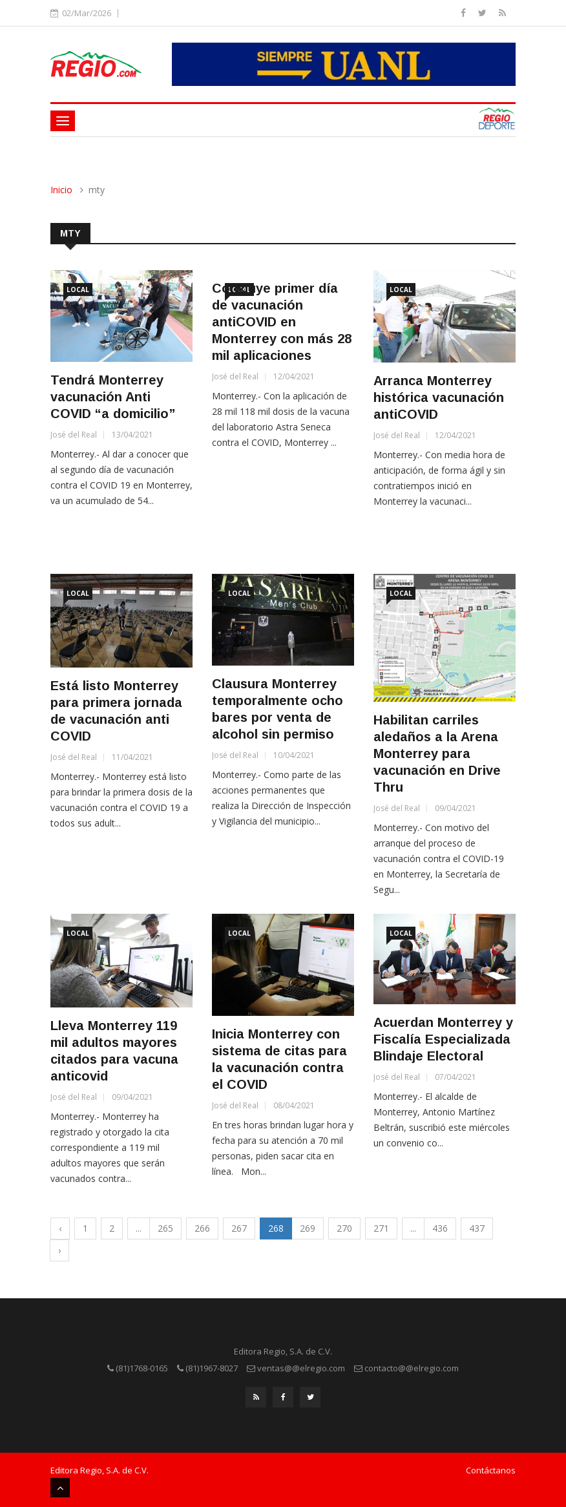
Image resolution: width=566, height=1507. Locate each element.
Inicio (61, 190)
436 (440, 1228)
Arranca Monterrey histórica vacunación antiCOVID (438, 397)
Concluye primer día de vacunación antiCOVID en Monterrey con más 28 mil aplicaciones (281, 322)
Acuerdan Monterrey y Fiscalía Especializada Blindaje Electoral (443, 1039)
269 (307, 1228)
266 (202, 1228)
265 (165, 1228)
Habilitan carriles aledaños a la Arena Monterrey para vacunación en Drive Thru (437, 753)
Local (78, 289)
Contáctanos (491, 1470)
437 (477, 1228)
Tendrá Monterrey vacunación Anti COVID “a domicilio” (112, 397)
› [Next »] (59, 1250)
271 (381, 1228)
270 (344, 1228)
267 (239, 1228)
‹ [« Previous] (60, 1228)
